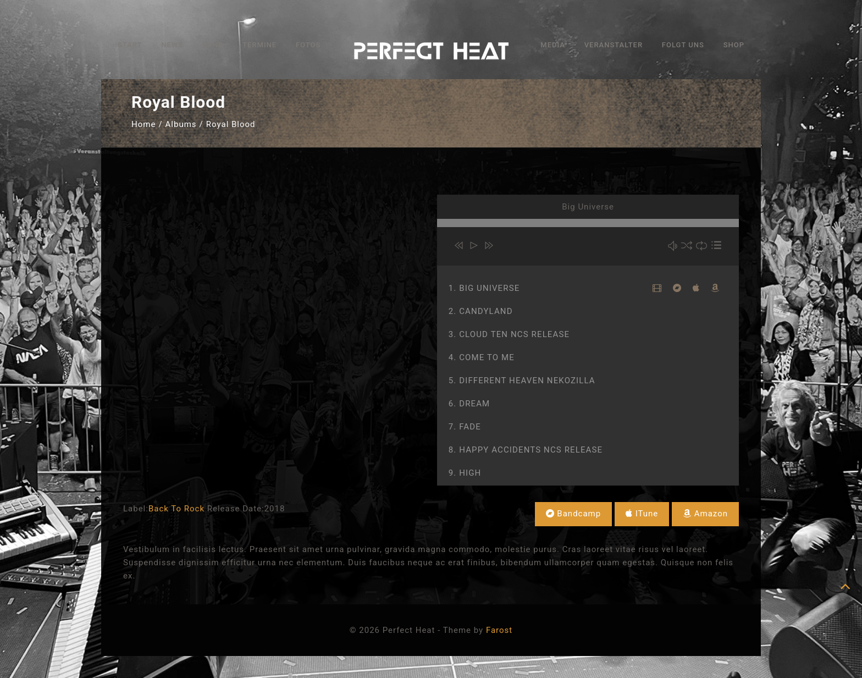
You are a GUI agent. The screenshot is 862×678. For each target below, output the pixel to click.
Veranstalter (613, 45)
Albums (181, 124)
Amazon (705, 514)
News (172, 45)
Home (143, 124)
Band (213, 45)
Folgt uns (683, 45)
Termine (259, 45)
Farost (499, 630)
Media (552, 45)
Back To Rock (176, 509)
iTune (642, 514)
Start (130, 45)
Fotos (308, 45)
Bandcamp (573, 514)
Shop (733, 45)
